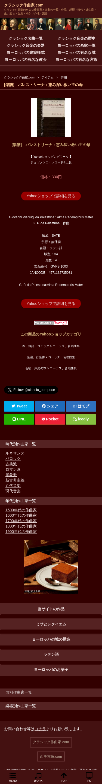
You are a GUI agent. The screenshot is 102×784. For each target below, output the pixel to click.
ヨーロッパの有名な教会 (26, 59)
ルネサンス (14, 453)
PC (89, 780)
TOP (63, 780)
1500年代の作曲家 (21, 510)
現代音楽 (13, 491)
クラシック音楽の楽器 (26, 45)
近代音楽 (13, 485)
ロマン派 (13, 469)
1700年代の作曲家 (21, 521)
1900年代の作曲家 (21, 531)
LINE (19, 419)
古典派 (11, 464)
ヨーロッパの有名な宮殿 (76, 59)
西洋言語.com (51, 757)
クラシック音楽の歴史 (76, 38)
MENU (13, 780)
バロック (13, 458)
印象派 (11, 475)
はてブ (83, 406)
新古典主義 (14, 480)
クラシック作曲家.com (24, 5)
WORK (38, 780)
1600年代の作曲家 (21, 515)
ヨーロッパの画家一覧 (76, 45)
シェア (50, 406)
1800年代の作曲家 (21, 526)
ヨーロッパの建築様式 (26, 52)
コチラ (40, 729)
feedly (81, 419)
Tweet (19, 406)
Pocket (50, 419)
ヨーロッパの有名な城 (76, 52)
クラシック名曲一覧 (25, 38)
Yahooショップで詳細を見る (51, 196)
